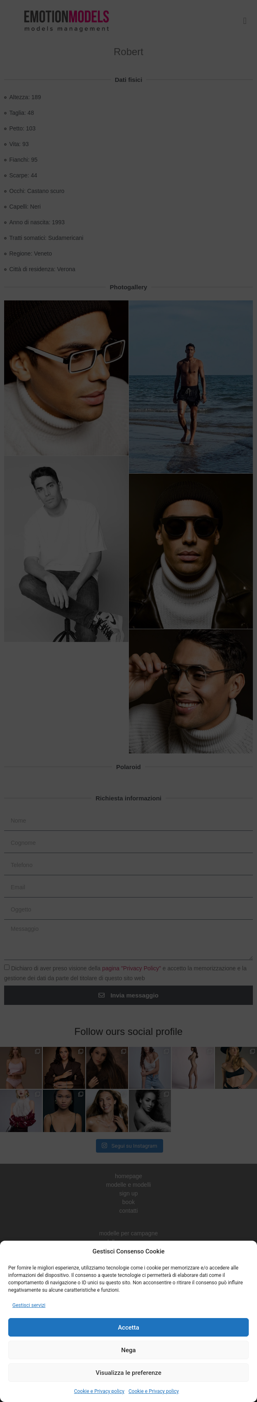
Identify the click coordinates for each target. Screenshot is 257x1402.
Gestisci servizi (28, 1305)
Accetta (128, 1327)
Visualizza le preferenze (128, 1372)
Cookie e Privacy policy (99, 1391)
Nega (128, 1350)
